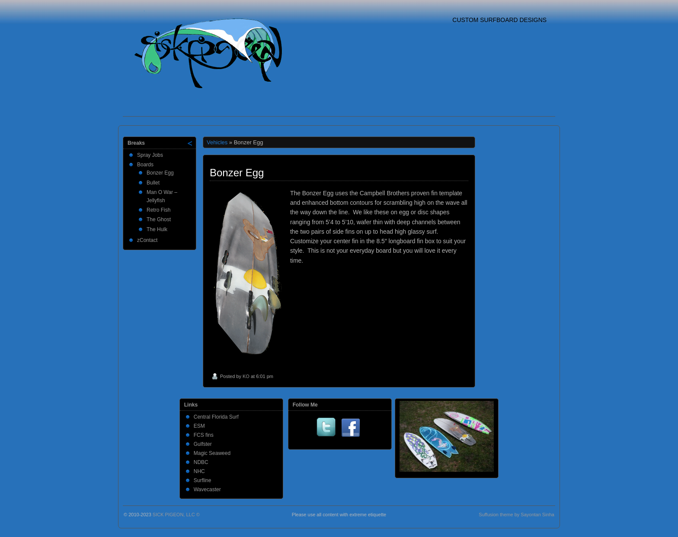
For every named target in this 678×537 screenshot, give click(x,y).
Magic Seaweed (212, 453)
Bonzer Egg (160, 173)
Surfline (202, 480)
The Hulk (157, 229)
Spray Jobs (150, 155)
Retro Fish (158, 210)
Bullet (153, 183)
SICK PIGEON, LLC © (176, 514)
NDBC (201, 462)
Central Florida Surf (216, 417)
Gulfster (203, 444)
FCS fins (204, 435)
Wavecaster (207, 489)
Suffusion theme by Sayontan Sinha (516, 514)
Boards (145, 165)
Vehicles (217, 142)
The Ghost (159, 219)
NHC (199, 471)
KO (246, 376)
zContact (147, 240)
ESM (199, 426)
